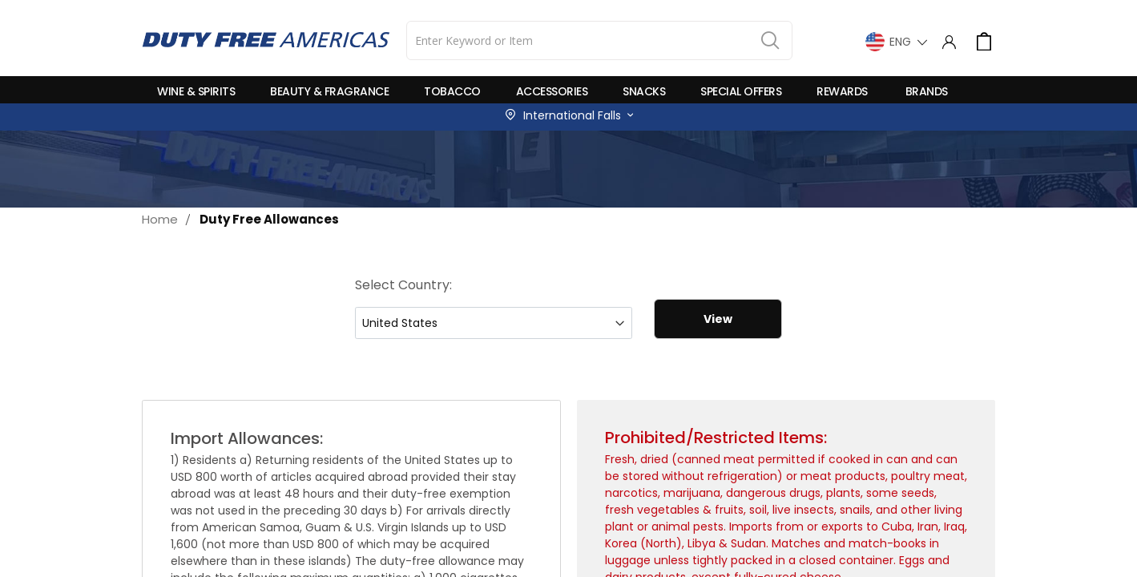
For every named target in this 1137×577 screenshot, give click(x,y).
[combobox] (599, 40)
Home (160, 219)
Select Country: (403, 285)
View (718, 319)
